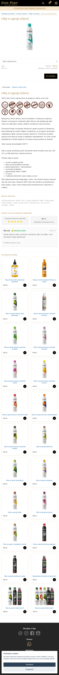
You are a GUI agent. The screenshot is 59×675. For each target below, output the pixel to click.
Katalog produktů (7, 14)
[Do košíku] (24, 285)
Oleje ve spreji (34, 14)
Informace (6, 87)
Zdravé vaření (21, 14)
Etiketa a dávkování (19, 87)
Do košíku (50, 76)
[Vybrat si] (24, 611)
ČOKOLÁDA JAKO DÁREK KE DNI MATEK (30, 8)
